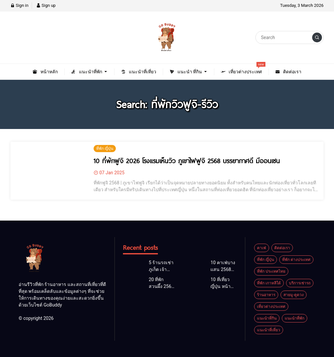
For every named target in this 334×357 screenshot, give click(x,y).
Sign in (19, 5)
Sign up (45, 5)
